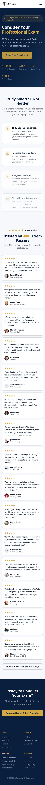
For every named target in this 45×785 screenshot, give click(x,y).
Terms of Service (30, 768)
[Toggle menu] (40, 3)
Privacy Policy (29, 764)
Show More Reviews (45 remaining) (22, 666)
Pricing (27, 737)
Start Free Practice (17, 56)
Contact (27, 761)
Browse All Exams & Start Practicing (22, 713)
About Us (28, 758)
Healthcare (6, 740)
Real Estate (6, 737)
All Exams (28, 744)
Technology (6, 747)
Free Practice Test (31, 740)
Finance (5, 744)
